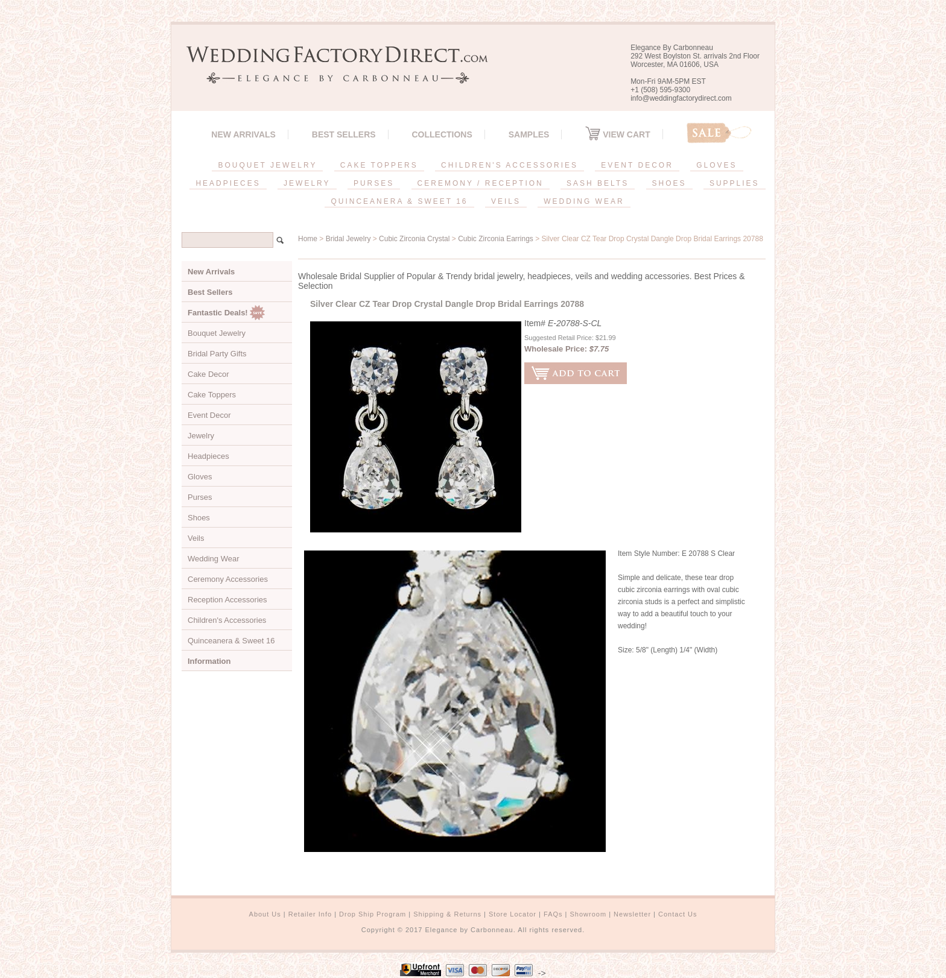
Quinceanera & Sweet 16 (231, 640)
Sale (719, 133)
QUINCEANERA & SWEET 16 (399, 201)
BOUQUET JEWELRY (267, 165)
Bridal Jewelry (348, 239)
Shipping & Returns (447, 914)
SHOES (669, 183)
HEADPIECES (227, 183)
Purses (200, 497)
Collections (441, 134)
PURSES (374, 183)
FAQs (553, 914)
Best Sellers (344, 134)
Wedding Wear (214, 558)
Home (307, 239)
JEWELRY (307, 183)
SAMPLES (529, 134)
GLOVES (716, 165)
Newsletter (632, 914)
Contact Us (677, 914)
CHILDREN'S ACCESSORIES (509, 165)
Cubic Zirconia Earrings (495, 239)
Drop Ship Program (372, 914)
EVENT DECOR (637, 165)
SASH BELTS (598, 183)
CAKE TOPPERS (379, 165)
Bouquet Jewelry (217, 333)
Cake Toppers (212, 394)
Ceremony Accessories (228, 579)
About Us (265, 914)
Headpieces (208, 456)
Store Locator (512, 914)
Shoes (199, 517)
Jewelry (201, 435)
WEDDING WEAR (584, 201)
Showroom (588, 914)
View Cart (617, 134)
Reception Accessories (227, 599)
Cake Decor (208, 374)
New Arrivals (243, 134)
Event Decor (209, 415)
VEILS (506, 201)
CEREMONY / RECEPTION (480, 183)
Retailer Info (310, 914)
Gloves (200, 476)
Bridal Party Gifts (217, 353)
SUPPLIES (735, 183)
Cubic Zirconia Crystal (414, 239)
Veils (196, 538)
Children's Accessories (227, 620)
